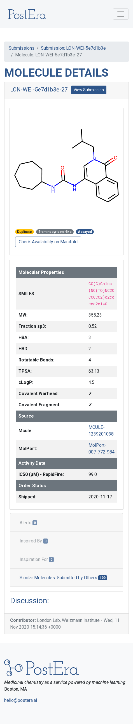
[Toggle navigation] (121, 14)
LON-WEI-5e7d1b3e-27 (38, 89)
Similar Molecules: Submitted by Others (63, 577)
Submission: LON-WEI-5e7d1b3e (73, 48)
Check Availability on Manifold (48, 241)
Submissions (21, 48)
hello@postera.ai (20, 700)
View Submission (89, 90)
